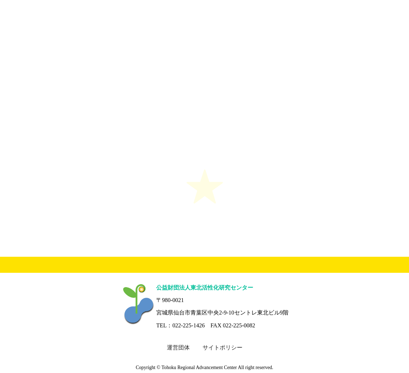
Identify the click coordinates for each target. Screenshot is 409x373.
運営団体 (178, 347)
